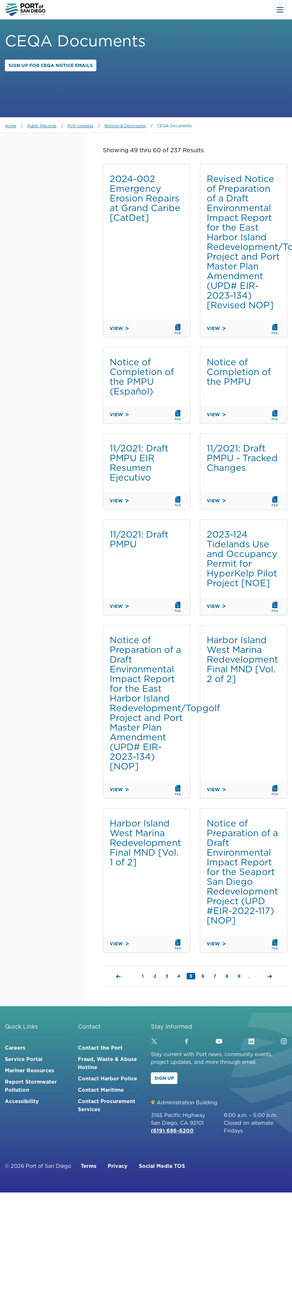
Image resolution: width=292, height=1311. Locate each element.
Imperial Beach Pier (38, 262)
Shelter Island (32, 273)
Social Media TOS (162, 1165)
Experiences (28, 379)
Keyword (17, 163)
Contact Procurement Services (106, 1105)
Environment (29, 390)
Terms (88, 1165)
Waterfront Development (47, 356)
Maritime (23, 345)
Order (13, 437)
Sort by (15, 406)
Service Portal (24, 1059)
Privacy (118, 1165)
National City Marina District (41, 249)
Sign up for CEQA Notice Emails (50, 65)
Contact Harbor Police (107, 1078)
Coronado (26, 296)
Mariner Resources (29, 1070)
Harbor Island (32, 285)
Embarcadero (30, 235)
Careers (15, 1047)
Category (18, 194)
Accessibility (22, 1101)
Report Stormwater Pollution (31, 1085)
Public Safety (30, 367)
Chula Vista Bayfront (41, 307)
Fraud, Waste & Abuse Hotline (107, 1063)
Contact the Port (100, 1047)
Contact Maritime (101, 1089)
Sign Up (164, 1078)
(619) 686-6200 (172, 1130)
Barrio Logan (30, 319)
